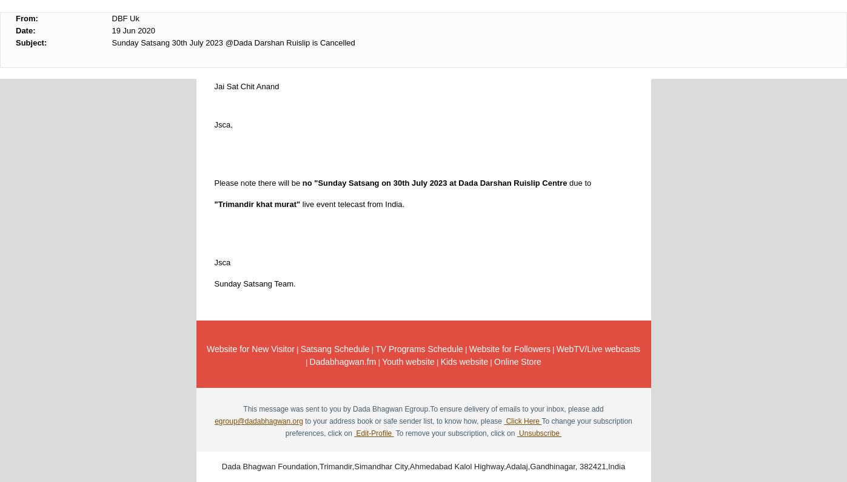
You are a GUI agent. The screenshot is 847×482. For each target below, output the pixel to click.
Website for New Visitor (251, 349)
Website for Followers (510, 349)
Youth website (408, 362)
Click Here (522, 421)
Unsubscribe (539, 433)
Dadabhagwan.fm (343, 362)
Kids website (465, 362)
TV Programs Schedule (419, 349)
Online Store (517, 362)
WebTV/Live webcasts (598, 349)
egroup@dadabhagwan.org (259, 421)
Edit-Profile (373, 433)
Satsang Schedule (335, 349)
